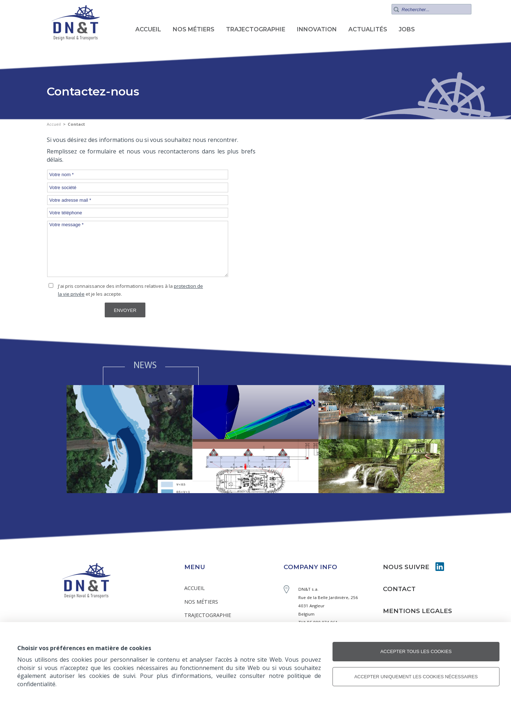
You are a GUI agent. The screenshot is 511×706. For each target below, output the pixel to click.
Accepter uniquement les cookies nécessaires (416, 676)
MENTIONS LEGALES (417, 611)
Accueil (54, 124)
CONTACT (399, 589)
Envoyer (125, 310)
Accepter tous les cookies (416, 651)
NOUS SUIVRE (406, 567)
